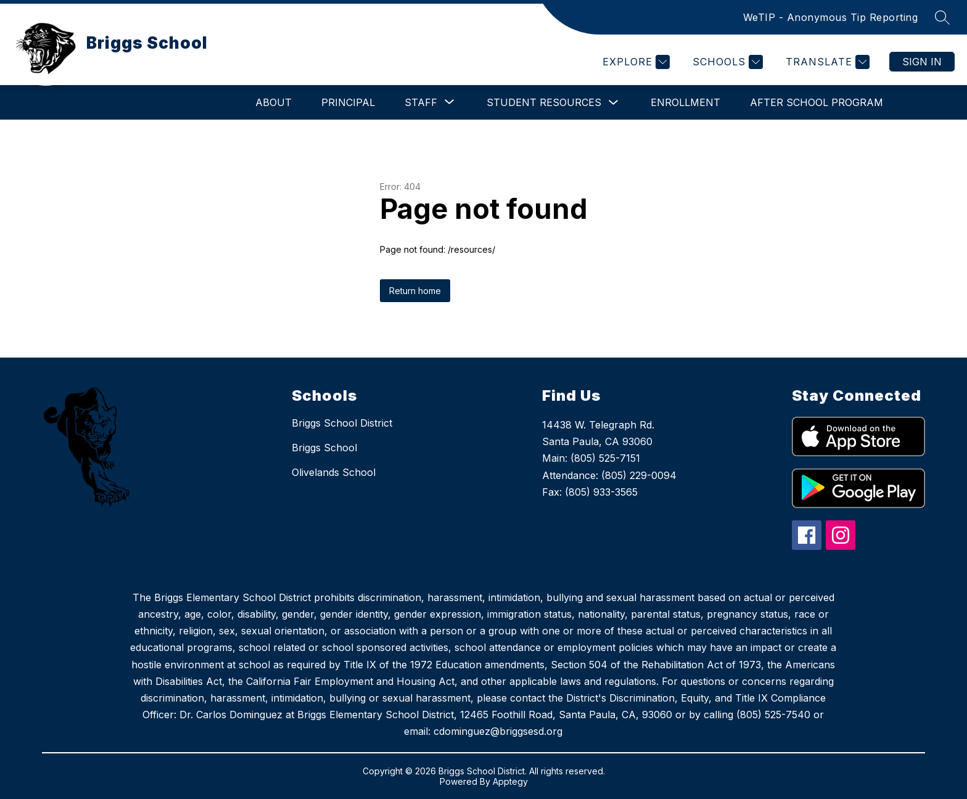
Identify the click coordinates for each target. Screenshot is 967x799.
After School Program (816, 102)
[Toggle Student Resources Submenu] (613, 102)
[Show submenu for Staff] (421, 102)
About (273, 102)
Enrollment (685, 102)
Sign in (922, 61)
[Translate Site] (826, 62)
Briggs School (324, 447)
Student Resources (544, 102)
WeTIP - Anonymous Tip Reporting (830, 17)
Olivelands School (334, 472)
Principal (348, 102)
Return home (415, 290)
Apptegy (510, 781)
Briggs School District (342, 423)
